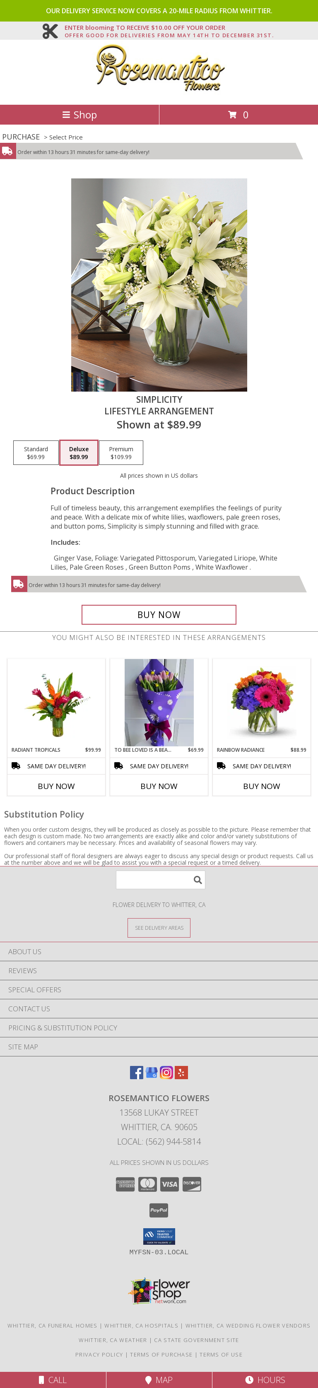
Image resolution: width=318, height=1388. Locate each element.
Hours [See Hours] (265, 1380)
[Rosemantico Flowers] (159, 92)
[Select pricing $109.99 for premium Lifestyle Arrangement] (121, 453)
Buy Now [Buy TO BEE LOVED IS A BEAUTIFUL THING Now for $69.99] (159, 786)
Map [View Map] (159, 1380)
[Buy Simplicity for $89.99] (159, 615)
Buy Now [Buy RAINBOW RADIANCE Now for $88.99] (261, 786)
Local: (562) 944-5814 (159, 1141)
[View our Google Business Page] (151, 1076)
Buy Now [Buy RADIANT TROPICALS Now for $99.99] (56, 786)
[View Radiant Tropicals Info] (56, 702)
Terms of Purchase (161, 1354)
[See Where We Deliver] (159, 927)
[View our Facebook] (136, 1076)
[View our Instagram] (166, 1076)
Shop (79, 114)
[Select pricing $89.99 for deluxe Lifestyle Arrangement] (78, 453)
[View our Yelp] (181, 1076)
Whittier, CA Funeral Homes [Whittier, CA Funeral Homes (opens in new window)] (52, 1325)
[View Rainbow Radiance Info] (261, 702)
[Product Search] (160, 880)
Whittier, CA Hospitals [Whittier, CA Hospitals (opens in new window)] (141, 1325)
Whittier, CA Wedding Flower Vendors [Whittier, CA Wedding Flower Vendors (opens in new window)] (248, 1325)
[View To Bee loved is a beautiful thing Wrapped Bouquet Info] (159, 702)
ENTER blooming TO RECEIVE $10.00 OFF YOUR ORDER (169, 27)
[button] (159, 1236)
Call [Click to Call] (53, 1380)
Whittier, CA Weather (113, 1340)
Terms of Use (221, 1354)
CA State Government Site (196, 1340)
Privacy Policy (99, 1354)
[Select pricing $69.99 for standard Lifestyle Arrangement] (36, 453)
